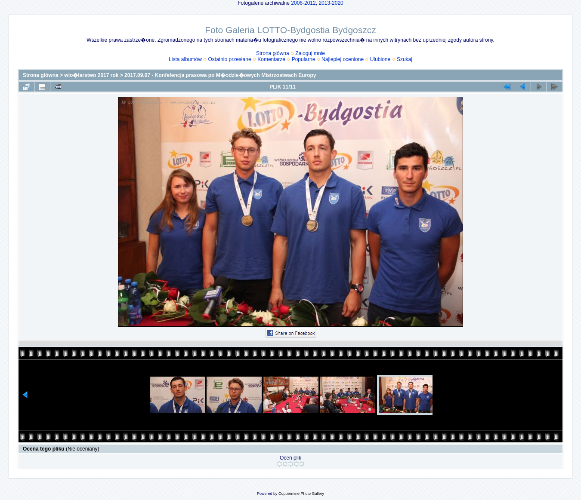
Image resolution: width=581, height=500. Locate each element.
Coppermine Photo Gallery (301, 493)
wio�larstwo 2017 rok (91, 75)
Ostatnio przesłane (229, 59)
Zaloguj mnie (310, 53)
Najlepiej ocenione (342, 59)
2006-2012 (303, 3)
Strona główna (272, 53)
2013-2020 (330, 3)
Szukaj (404, 59)
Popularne (303, 59)
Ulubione (380, 59)
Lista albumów (185, 59)
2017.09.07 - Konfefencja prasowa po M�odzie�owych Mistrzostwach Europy (220, 75)
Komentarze (271, 59)
